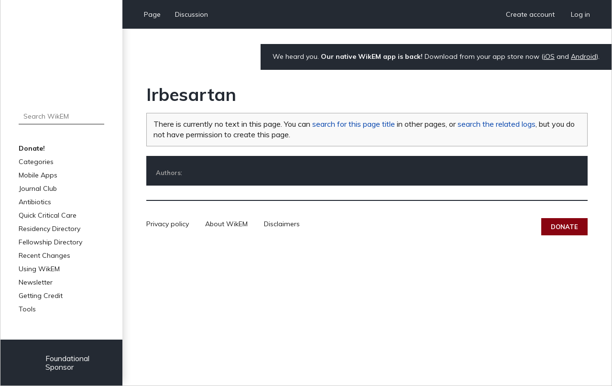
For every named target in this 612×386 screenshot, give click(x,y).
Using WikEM (39, 269)
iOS (549, 56)
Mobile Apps (38, 175)
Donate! (32, 148)
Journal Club (38, 188)
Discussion (191, 14)
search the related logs (497, 124)
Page (152, 14)
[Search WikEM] (61, 116)
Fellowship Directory (50, 242)
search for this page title (353, 124)
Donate (564, 227)
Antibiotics (35, 202)
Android (583, 56)
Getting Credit (41, 295)
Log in (580, 14)
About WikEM (226, 224)
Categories (36, 161)
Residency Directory (49, 228)
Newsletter (36, 282)
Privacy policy (167, 224)
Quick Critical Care (47, 215)
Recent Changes (44, 255)
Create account (530, 14)
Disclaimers (282, 224)
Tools (27, 309)
